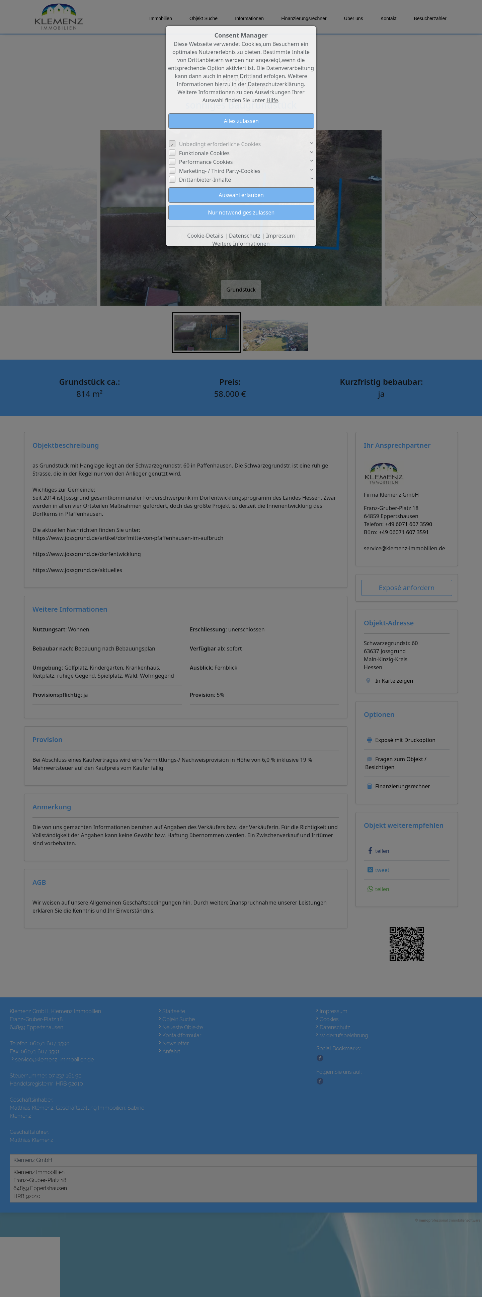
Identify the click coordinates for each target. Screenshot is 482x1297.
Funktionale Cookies (204, 153)
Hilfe (272, 100)
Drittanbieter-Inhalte (205, 179)
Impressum (280, 235)
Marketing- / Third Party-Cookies (219, 171)
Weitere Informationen (240, 243)
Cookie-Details (205, 235)
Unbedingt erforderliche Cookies (220, 144)
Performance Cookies (206, 162)
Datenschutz (244, 235)
